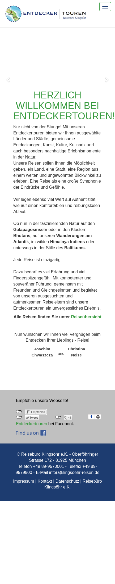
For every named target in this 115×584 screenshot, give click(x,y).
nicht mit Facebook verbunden (19, 411)
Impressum (23, 481)
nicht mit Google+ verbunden (58, 417)
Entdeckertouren (31, 424)
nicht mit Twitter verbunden (19, 417)
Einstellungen (98, 416)
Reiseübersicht (86, 317)
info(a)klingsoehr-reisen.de (74, 472)
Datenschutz (67, 481)
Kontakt (44, 481)
